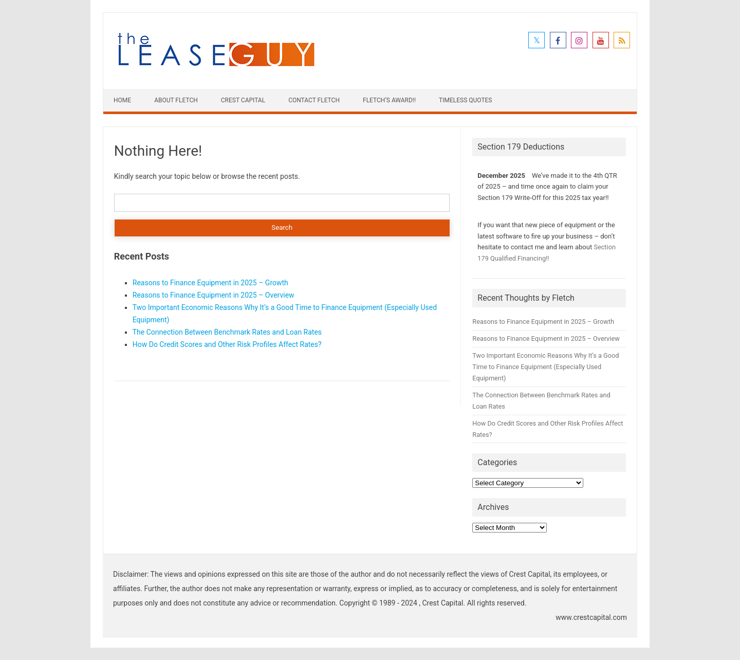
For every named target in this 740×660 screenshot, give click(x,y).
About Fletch (176, 100)
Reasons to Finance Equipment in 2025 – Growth (210, 283)
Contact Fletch (314, 100)
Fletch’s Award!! (389, 100)
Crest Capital (243, 100)
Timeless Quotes (465, 100)
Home (122, 100)
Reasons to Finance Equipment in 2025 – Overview (213, 295)
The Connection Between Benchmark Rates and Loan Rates (227, 332)
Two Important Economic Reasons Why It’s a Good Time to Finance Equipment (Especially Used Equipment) (545, 367)
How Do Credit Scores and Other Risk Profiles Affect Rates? (227, 344)
